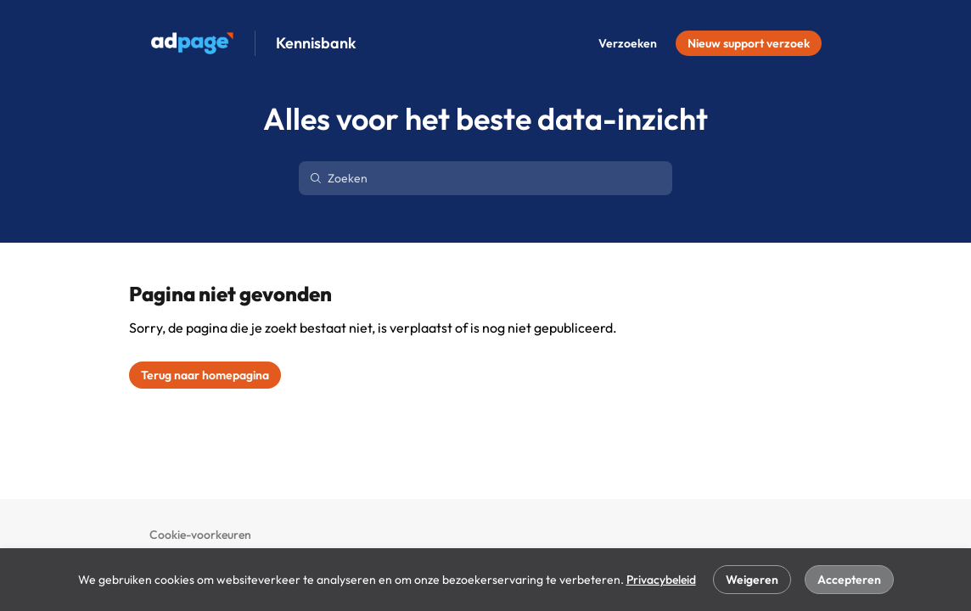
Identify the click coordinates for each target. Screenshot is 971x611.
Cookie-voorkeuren (200, 534)
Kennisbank (316, 43)
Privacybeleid (661, 579)
